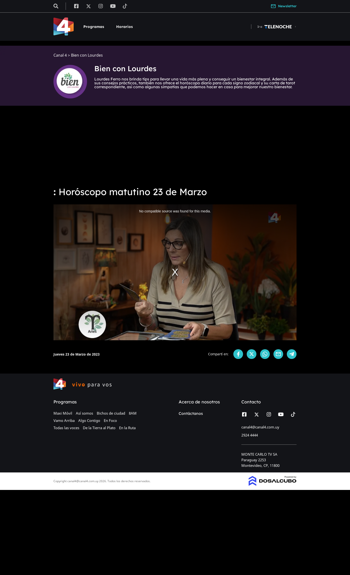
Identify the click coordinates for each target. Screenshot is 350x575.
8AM (133, 413)
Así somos (84, 413)
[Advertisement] (175, 146)
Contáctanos (191, 413)
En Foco (110, 420)
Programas (93, 26)
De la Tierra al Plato (99, 427)
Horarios (124, 26)
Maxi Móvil (62, 413)
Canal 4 (60, 55)
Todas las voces (66, 427)
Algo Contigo (89, 420)
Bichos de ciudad (111, 413)
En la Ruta (127, 427)
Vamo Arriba (64, 420)
